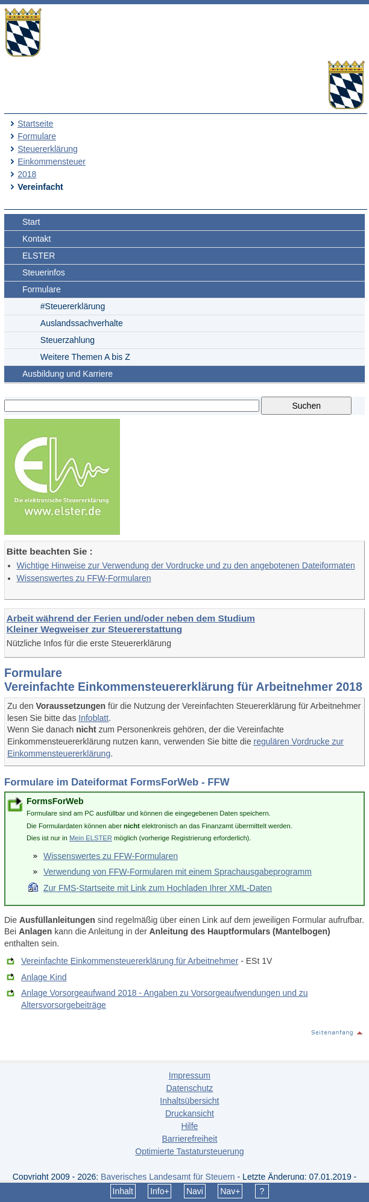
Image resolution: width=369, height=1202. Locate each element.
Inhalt (123, 1191)
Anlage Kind (44, 977)
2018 (26, 174)
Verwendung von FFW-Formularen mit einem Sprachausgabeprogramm (177, 871)
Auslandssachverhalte (81, 323)
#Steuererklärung (72, 306)
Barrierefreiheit (189, 1139)
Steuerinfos (43, 272)
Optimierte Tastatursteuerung (189, 1151)
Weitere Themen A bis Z (85, 357)
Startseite (35, 123)
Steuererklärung (47, 149)
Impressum (189, 1075)
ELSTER (38, 255)
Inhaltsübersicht (189, 1101)
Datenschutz (189, 1088)
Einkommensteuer (51, 161)
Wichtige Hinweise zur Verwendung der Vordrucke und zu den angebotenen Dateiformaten (186, 565)
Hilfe (189, 1126)
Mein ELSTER (90, 838)
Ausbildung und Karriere (67, 374)
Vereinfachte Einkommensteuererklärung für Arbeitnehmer (129, 961)
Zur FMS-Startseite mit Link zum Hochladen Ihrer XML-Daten (157, 888)
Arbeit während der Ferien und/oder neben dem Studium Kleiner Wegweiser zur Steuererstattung (131, 623)
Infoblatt (93, 718)
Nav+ (230, 1191)
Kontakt (36, 239)
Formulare (36, 136)
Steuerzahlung (67, 340)
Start (31, 222)
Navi (194, 1191)
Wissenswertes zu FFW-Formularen (84, 578)
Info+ (159, 1191)
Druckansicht (189, 1113)
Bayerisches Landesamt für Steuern (168, 1177)
